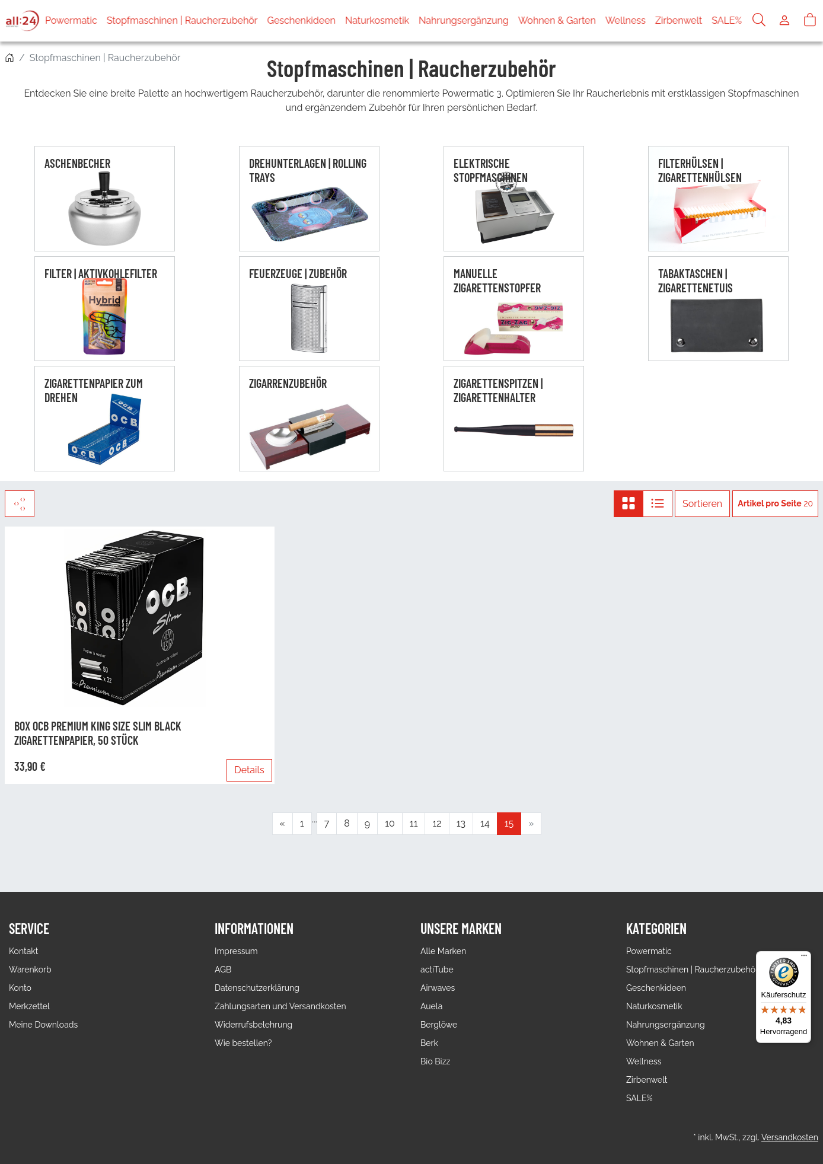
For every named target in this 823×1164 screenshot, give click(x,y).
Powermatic (71, 20)
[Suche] (759, 21)
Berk (429, 1043)
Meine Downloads (43, 1024)
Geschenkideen (301, 20)
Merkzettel (29, 1006)
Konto (20, 988)
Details (249, 770)
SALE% (727, 20)
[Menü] (804, 958)
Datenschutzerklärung (257, 988)
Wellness (625, 20)
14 (485, 823)
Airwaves (437, 988)
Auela (431, 1006)
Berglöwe (438, 1024)
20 (775, 503)
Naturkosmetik (377, 20)
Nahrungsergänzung (464, 20)
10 (390, 823)
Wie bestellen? (243, 1043)
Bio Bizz (435, 1061)
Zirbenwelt (678, 20)
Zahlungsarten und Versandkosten (280, 1006)
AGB (223, 969)
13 (461, 823)
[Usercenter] (784, 21)
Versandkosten (789, 1137)
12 (436, 823)
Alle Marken (443, 951)
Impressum (236, 951)
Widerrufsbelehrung (253, 1024)
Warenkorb (30, 969)
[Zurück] (282, 823)
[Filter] (19, 503)
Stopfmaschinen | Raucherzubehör (182, 20)
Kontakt (23, 951)
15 (509, 823)
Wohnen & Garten (557, 20)
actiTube (437, 969)
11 (414, 823)
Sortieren (702, 503)
